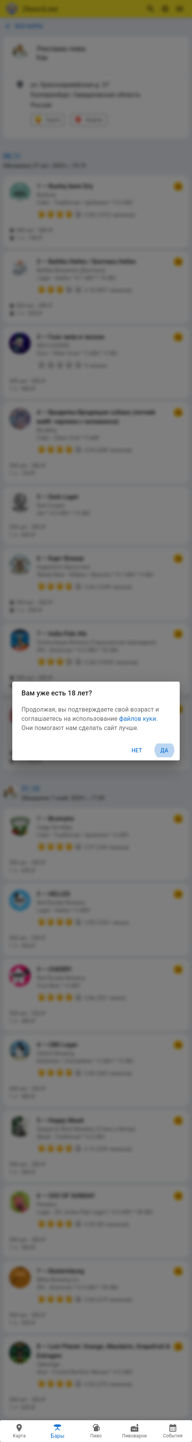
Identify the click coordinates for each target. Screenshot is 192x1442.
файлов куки (137, 718)
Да (164, 750)
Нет (136, 750)
